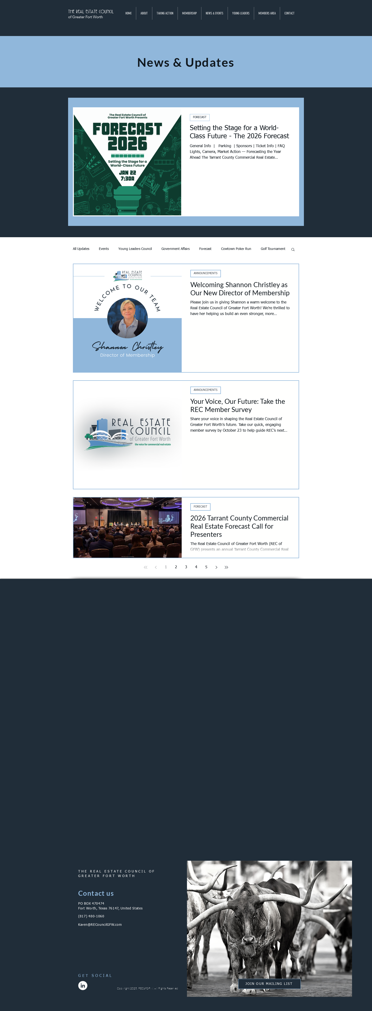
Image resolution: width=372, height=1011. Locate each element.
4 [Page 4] (196, 567)
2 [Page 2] (176, 567)
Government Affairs (175, 249)
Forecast (205, 249)
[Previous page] (155, 567)
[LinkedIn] (82, 985)
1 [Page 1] (166, 567)
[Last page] (226, 567)
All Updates (81, 249)
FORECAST (199, 117)
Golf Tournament (273, 249)
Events (104, 249)
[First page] (145, 567)
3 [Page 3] (186, 567)
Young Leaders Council (135, 249)
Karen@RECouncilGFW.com (100, 924)
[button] (144, 13)
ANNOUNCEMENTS (206, 273)
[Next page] (216, 567)
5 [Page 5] (206, 567)
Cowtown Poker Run (236, 249)
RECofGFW (145, 988)
